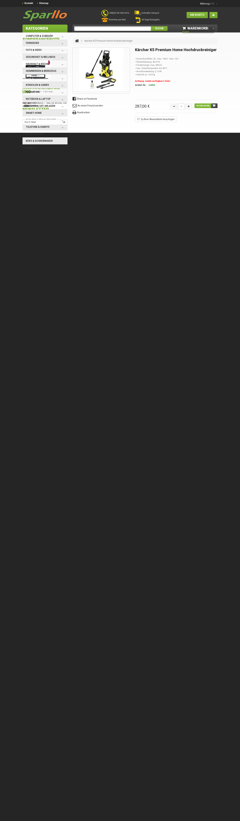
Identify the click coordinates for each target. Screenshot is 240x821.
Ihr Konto (197, 14)
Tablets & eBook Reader (41, 120)
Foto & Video (34, 50)
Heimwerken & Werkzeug (41, 71)
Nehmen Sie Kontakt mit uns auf (49, 291)
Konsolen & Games (37, 85)
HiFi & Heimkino (35, 78)
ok (64, 317)
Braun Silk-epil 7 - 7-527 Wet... (42, 206)
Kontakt (28, 3)
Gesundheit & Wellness (40, 57)
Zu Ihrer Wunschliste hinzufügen (156, 119)
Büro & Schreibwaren (39, 141)
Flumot (31, 148)
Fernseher (32, 43)
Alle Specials (29, 221)
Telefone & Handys (38, 127)
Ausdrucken (81, 112)
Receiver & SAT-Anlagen (40, 106)
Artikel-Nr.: (141, 85)
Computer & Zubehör (39, 36)
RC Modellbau (35, 134)
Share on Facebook (84, 99)
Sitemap (43, 3)
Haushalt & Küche (37, 64)
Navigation (33, 92)
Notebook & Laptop (38, 99)
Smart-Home (34, 113)
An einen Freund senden (87, 106)
